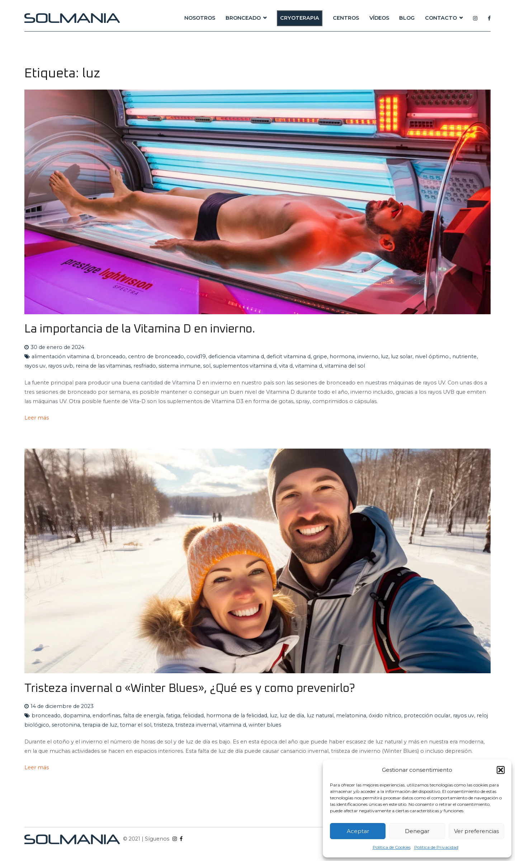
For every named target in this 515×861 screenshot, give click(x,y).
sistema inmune (179, 366)
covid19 (196, 356)
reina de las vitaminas (103, 366)
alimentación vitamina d (63, 356)
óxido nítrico (385, 715)
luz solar (401, 356)
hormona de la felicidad (236, 715)
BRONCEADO (243, 18)
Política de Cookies (392, 847)
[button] (500, 770)
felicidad (193, 715)
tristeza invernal (196, 725)
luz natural (320, 715)
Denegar (417, 831)
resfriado (144, 366)
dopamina (76, 715)
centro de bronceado (156, 356)
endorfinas (107, 715)
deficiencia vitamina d (236, 356)
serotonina (66, 725)
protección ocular (427, 715)
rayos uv (35, 366)
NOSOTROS (199, 18)
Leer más (36, 418)
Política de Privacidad (436, 847)
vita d (286, 366)
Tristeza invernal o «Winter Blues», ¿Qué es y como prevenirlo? (189, 688)
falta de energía (143, 715)
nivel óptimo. (432, 356)
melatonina (351, 715)
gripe (320, 356)
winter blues (265, 725)
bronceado (111, 356)
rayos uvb (60, 366)
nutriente (464, 356)
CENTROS (346, 18)
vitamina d (308, 366)
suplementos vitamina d (245, 366)
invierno (367, 356)
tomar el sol (135, 725)
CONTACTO (441, 18)
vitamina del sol (345, 366)
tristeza (163, 725)
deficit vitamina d (288, 356)
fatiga (173, 715)
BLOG (407, 18)
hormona (342, 356)
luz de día (292, 715)
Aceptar (358, 831)
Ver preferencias (476, 831)
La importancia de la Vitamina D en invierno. (139, 329)
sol (207, 366)
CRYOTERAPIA (299, 18)
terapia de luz (99, 725)
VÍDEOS (379, 18)
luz (384, 356)
